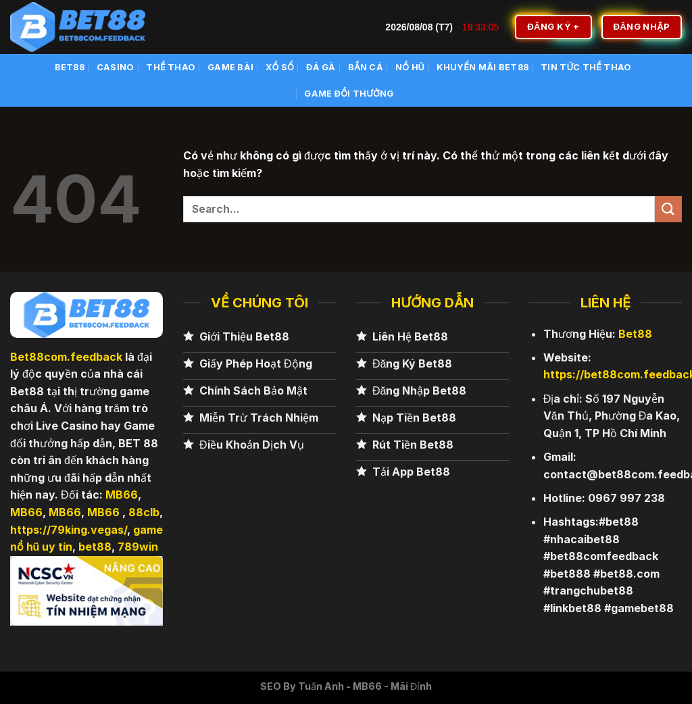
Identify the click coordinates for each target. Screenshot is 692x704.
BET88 (69, 67)
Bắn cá (365, 67)
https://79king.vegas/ (68, 529)
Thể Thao (170, 67)
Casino (115, 67)
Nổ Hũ (409, 67)
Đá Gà (321, 67)
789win (138, 546)
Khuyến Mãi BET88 (482, 67)
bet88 (95, 546)
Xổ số (280, 67)
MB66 (121, 494)
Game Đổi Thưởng (348, 94)
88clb (143, 512)
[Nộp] (668, 209)
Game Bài (230, 67)
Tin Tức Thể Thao (586, 67)
